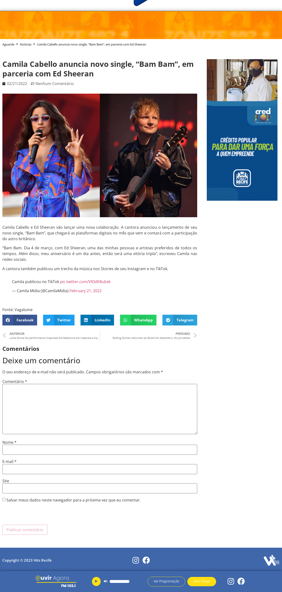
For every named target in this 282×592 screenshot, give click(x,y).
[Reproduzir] (96, 581)
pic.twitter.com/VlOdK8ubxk (85, 281)
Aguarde (8, 44)
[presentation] (38, 515)
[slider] (119, 581)
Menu (25, 25)
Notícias (25, 44)
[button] (19, 320)
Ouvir (197, 25)
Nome (9, 442)
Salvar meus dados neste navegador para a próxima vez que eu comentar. (73, 500)
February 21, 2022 (85, 290)
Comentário (14, 381)
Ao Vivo (230, 25)
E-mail (9, 461)
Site (5, 481)
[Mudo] (105, 581)
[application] (113, 581)
